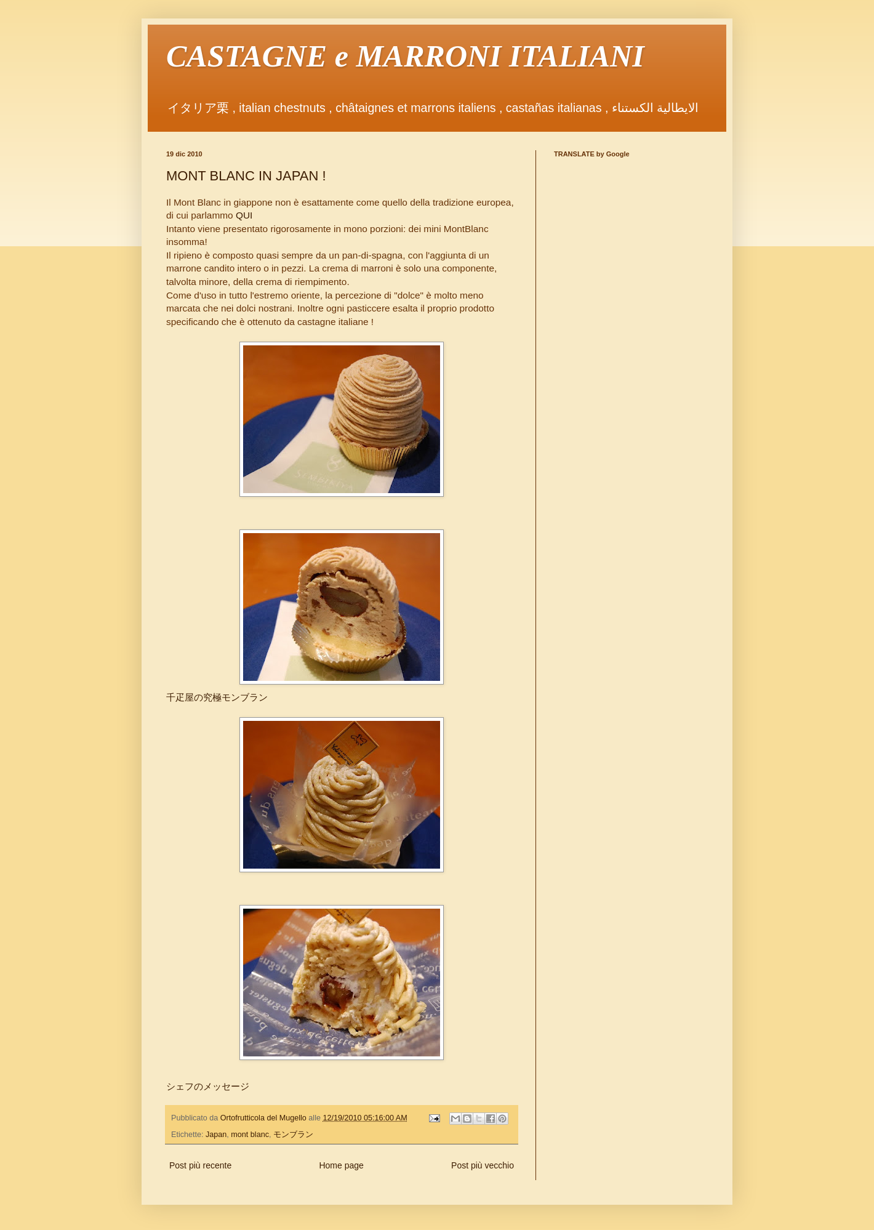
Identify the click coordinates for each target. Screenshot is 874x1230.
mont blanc (250, 1134)
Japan (216, 1134)
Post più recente (200, 1165)
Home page (341, 1165)
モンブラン (293, 1134)
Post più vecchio (482, 1165)
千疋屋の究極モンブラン (217, 697)
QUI (244, 215)
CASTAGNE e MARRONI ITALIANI (405, 56)
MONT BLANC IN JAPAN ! (246, 175)
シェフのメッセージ (207, 1086)
